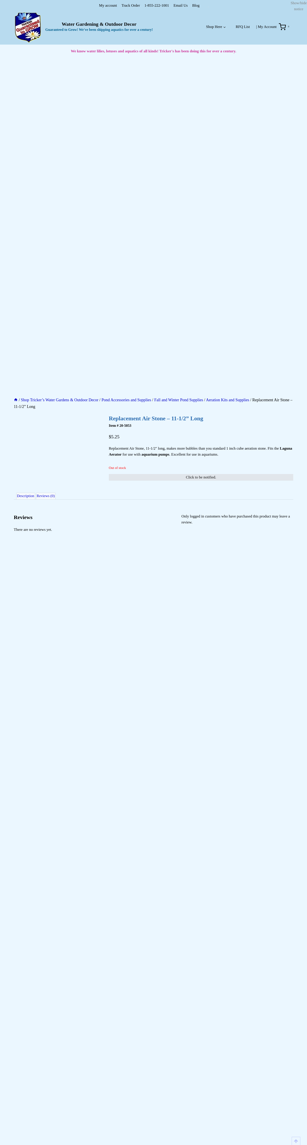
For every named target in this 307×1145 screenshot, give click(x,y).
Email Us (180, 5)
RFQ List (243, 27)
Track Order (131, 5)
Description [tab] (28, 385)
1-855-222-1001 (156, 5)
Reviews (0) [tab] (53, 385)
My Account (267, 27)
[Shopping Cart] (285, 26)
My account (108, 5)
